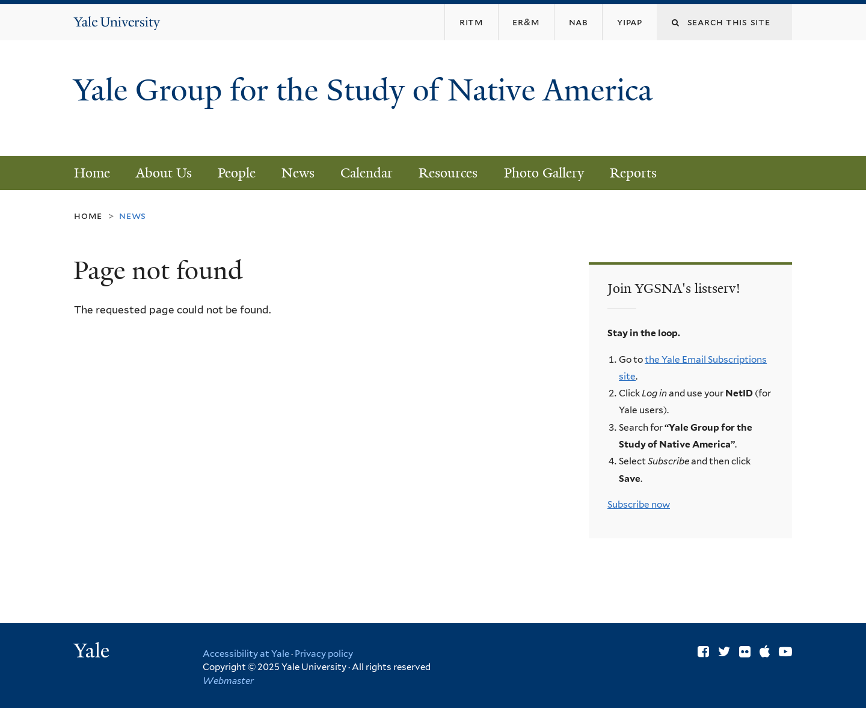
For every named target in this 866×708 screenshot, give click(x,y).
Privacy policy (324, 653)
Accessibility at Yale (246, 653)
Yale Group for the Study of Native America (363, 108)
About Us (164, 173)
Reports (633, 173)
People (237, 173)
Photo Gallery (544, 173)
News (298, 173)
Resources (448, 173)
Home (92, 173)
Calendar (366, 173)
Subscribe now (638, 504)
